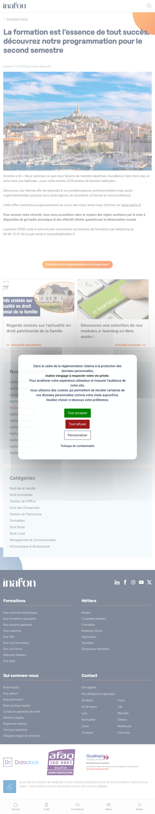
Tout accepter (77, 413)
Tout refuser (77, 424)
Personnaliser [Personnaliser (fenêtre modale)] (77, 435)
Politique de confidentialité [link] (77, 446)
